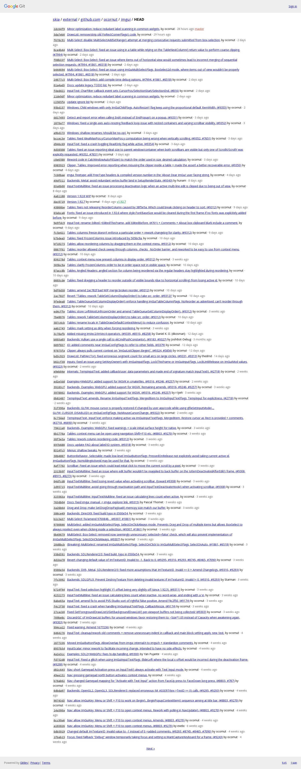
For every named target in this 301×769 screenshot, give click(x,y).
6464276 (59, 633)
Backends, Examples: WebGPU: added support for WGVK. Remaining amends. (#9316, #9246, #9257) (132, 387)
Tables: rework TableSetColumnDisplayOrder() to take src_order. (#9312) (114, 317)
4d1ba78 (59, 560)
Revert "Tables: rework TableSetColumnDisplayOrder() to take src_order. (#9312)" (119, 296)
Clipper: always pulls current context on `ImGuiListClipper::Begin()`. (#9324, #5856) (119, 350)
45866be (59, 207)
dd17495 (59, 117)
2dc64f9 (59, 29)
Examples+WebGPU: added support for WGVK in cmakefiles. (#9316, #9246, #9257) (121, 381)
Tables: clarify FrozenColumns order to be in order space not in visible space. (116, 265)
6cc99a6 (59, 720)
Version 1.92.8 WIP (79, 196)
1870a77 (59, 123)
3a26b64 (59, 508)
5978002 (59, 392)
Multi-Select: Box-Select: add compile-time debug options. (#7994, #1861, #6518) (119, 79)
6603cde (59, 280)
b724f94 (59, 589)
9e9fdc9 (59, 223)
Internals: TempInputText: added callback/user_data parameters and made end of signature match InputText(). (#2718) (143, 371)
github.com (90, 19)
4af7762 (59, 466)
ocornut (110, 19)
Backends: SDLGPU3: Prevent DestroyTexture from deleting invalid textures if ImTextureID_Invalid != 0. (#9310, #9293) (143, 579)
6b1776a (59, 433)
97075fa (59, 350)
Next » (150, 748)
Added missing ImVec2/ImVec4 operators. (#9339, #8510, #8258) (109, 334)
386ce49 (59, 513)
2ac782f (59, 296)
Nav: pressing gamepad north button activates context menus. (107, 675)
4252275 (59, 595)
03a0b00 (59, 186)
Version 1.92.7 (76, 202)
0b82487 (59, 398)
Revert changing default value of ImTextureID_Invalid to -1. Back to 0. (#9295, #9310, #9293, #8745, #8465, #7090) (141, 560)
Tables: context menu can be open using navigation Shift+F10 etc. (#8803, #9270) (120, 433)
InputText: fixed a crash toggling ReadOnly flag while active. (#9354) (110, 144)
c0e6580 (59, 159)
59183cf (59, 387)
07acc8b (59, 270)
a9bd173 (59, 133)
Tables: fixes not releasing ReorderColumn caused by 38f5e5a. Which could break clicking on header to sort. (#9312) (142, 207)
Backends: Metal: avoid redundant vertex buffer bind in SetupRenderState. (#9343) (120, 180)
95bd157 (59, 107)
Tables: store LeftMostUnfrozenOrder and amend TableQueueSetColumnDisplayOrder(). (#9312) (129, 311)
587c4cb (59, 322)
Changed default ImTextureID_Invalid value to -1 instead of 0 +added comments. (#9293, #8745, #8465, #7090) (139, 731)
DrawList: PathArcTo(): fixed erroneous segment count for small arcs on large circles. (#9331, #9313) (132, 356)
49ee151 (59, 675)
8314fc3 (59, 450)
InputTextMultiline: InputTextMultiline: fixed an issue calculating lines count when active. (123, 496)
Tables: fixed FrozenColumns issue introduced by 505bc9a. (104, 238)
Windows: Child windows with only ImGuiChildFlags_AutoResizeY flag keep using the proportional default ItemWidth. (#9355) (147, 107)
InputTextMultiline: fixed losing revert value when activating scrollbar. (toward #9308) (121, 481)
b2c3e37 (59, 519)
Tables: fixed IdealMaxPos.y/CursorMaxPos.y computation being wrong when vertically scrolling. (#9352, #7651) (139, 138)
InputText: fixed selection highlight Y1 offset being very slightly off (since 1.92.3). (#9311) (123, 589)
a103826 (59, 726)
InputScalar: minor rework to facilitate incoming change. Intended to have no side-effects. (124, 648)
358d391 (59, 554)
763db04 (59, 502)
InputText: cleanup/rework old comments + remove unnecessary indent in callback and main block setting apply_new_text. (145, 633)
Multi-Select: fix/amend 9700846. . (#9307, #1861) (99, 519)
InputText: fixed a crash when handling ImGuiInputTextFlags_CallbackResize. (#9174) (121, 606)
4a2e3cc (59, 654)
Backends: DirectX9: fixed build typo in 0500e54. (97, 513)
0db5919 (59, 731)
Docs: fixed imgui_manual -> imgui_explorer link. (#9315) (103, 502)
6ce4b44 (59, 50)
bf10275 (59, 244)
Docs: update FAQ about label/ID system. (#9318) (99, 445)
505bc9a (59, 265)
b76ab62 (59, 681)
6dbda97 (59, 690)
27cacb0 (59, 612)
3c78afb (59, 334)
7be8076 (59, 317)
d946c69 (59, 144)
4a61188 (59, 196)
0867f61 (59, 249)
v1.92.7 (121, 202)
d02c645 (59, 669)
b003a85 (59, 339)
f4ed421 (59, 91)
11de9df (59, 96)
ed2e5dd (59, 381)
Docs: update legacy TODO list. (87, 85)
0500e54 (59, 570)
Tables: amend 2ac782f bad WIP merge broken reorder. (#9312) (108, 290)
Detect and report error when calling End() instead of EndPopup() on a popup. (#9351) (122, 117)
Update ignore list (78, 102)
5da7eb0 (59, 34)
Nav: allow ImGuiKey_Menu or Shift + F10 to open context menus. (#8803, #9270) (120, 726)
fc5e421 (59, 232)
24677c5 (59, 79)
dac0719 (59, 202)
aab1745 (59, 328)
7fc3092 (59, 579)
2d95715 (59, 487)
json (294, 762)
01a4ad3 (59, 85)
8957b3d (59, 648)
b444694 (59, 69)
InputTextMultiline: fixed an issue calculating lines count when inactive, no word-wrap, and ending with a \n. (136, 595)
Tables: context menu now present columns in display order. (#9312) (111, 259)
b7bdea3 (59, 238)
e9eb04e (59, 371)
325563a (59, 496)
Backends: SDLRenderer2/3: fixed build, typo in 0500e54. (103, 554)
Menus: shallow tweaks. (82, 450)
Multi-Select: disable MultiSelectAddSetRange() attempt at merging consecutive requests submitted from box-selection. (143, 40)
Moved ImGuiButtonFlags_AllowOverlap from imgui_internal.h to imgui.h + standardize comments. (130, 643)
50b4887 (59, 456)
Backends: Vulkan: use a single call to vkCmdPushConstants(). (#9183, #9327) (117, 339)
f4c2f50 (59, 606)
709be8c (59, 617)
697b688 (59, 445)
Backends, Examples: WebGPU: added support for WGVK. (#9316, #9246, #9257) (119, 392)
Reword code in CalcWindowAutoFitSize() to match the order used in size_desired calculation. (127, 159)
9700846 (59, 524)
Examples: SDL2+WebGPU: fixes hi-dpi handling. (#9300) (103, 654)
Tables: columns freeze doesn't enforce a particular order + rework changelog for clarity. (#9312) (129, 232)
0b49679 (59, 534)
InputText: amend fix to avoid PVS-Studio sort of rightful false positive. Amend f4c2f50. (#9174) (128, 601)
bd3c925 (59, 356)
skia (56, 19)
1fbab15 (59, 737)
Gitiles (24, 763)
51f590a (59, 408)
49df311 (59, 180)
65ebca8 (59, 213)
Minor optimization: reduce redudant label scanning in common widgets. (113, 29)
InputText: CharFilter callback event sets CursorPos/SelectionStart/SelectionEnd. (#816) (123, 91)
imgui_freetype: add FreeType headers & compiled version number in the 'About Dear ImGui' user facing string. (138, 175)
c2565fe (59, 102)
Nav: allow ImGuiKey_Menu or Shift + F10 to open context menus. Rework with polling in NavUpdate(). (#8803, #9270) (143, 710)
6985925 (59, 165)
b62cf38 (59, 362)
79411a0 (59, 428)
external (70, 19)
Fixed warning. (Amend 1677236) (88, 627)
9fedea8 (59, 301)
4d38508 (59, 149)
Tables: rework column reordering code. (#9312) (98, 439)
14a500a (59, 710)
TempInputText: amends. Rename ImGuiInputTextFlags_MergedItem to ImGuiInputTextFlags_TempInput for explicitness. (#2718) (150, 398)
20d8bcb (59, 544)
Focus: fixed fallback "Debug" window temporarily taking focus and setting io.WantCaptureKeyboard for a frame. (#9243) (145, 737)
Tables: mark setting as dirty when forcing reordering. (101, 328)
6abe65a (59, 601)
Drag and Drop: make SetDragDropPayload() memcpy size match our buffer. (116, 508)
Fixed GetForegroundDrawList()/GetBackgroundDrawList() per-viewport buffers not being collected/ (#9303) (136, 612)
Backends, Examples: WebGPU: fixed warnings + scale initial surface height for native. (122, 428)
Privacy (34, 763)
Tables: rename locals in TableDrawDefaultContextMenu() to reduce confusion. (118, 322)
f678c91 (59, 40)
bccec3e (59, 138)
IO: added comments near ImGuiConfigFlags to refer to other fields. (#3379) (116, 345)
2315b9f (59, 471)
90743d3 (59, 700)
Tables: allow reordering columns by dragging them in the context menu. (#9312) (119, 244)
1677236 (59, 643)
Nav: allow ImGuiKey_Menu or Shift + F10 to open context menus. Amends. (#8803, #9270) (126, 720)
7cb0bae (59, 175)
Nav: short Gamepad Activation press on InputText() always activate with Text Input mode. (125, 669)
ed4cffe (59, 311)
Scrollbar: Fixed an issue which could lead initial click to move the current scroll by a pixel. (124, 466)
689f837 (59, 345)
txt (284, 762)
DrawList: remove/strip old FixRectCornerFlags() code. (102, 34)
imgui (126, 19)
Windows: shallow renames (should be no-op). (96, 133)
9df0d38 (59, 290)
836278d (59, 259)
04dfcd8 (59, 481)
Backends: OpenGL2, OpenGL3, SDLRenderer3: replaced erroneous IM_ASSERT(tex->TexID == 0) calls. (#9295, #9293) (143, 690)
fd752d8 (59, 659)
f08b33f (59, 60)
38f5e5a (59, 439)
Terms (46, 763)
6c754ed (59, 418)
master (199, 29)
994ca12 (59, 627)
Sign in (293, 6)
